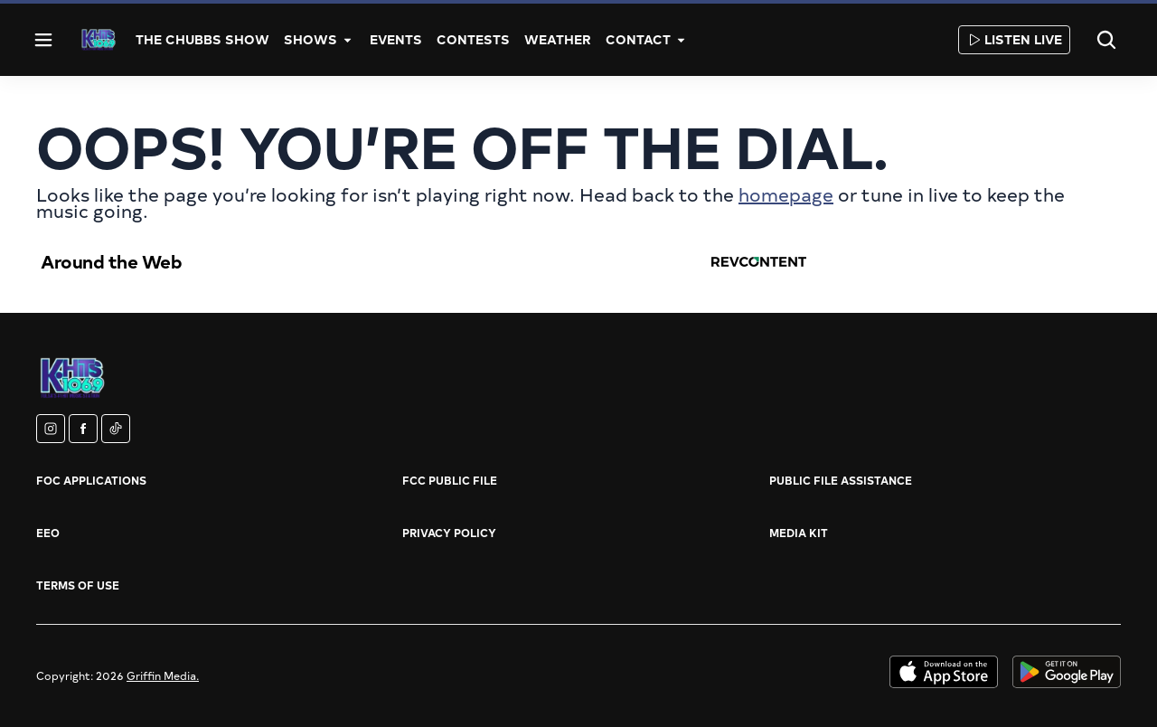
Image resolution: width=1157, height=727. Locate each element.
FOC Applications (91, 480)
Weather (557, 39)
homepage (785, 194)
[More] (348, 40)
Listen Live (1014, 39)
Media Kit (798, 532)
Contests (473, 39)
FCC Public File (449, 480)
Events (396, 39)
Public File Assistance (840, 480)
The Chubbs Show (202, 39)
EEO (48, 532)
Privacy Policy (449, 532)
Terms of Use (77, 585)
